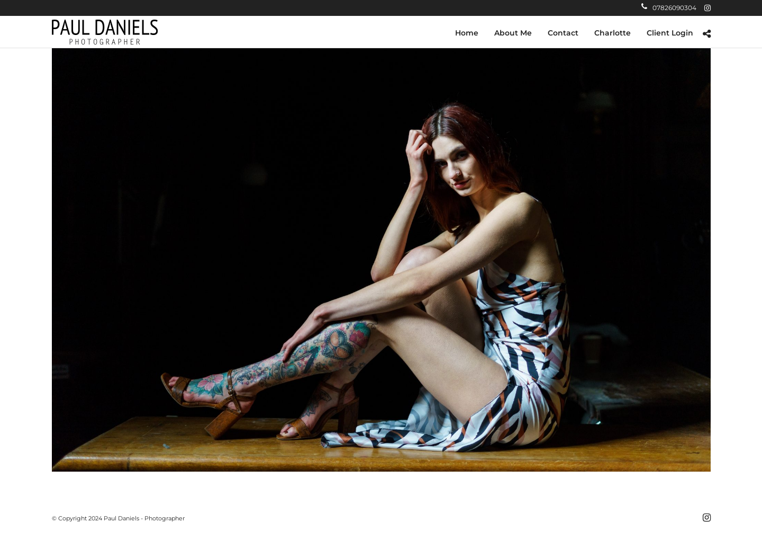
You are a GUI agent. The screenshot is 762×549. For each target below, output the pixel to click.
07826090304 (668, 8)
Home (466, 33)
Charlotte (612, 33)
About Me (513, 33)
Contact (563, 33)
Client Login (670, 33)
